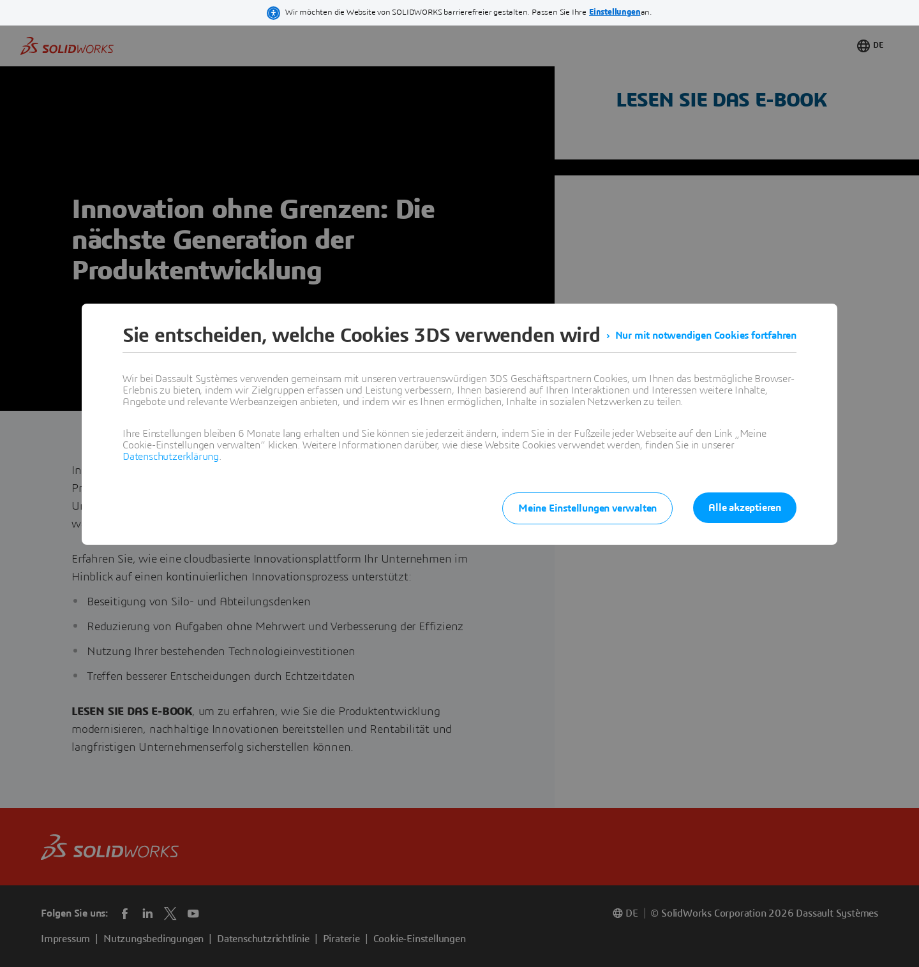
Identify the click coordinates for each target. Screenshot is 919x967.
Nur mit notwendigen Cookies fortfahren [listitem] (705, 335)
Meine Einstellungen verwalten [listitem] (587, 508)
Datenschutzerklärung (171, 457)
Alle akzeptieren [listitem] (744, 508)
